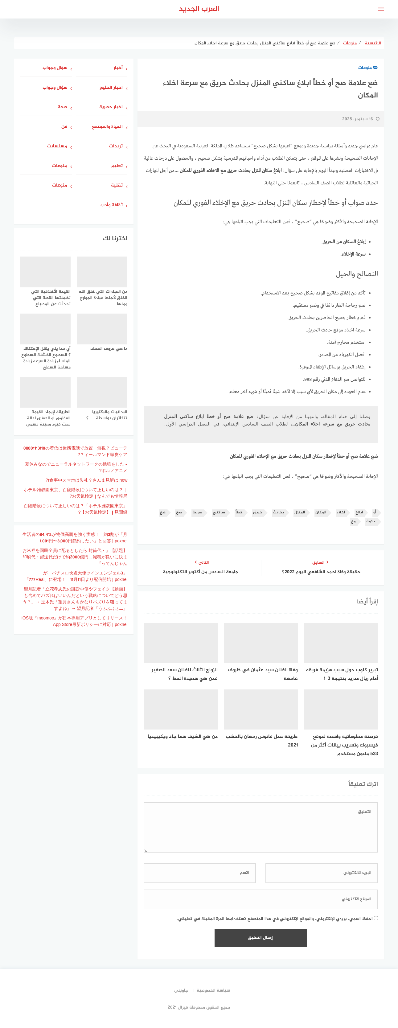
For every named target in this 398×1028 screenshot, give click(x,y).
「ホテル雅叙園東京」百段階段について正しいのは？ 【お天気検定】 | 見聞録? (75, 509)
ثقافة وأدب (112, 205)
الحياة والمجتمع (107, 127)
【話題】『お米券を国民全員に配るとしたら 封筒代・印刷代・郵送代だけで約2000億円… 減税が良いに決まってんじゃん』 (75, 557)
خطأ (239, 512)
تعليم (117, 166)
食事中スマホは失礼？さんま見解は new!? (86, 480)
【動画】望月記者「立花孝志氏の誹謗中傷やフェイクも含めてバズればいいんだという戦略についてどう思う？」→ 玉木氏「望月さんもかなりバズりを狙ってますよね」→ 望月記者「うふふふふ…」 (75, 599)
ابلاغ (359, 512)
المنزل (299, 512)
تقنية (117, 185)
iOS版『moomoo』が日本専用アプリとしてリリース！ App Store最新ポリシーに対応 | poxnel (72, 621)
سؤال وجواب (55, 68)
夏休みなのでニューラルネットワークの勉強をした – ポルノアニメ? (76, 468)
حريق (257, 512)
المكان (320, 512)
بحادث (278, 512)
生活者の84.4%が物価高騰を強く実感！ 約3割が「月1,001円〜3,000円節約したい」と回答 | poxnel (75, 538)
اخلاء (341, 512)
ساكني (219, 512)
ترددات (116, 146)
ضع (163, 512)
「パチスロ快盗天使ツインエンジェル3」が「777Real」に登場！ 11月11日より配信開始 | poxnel (76, 576)
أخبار (118, 68)
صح (179, 512)
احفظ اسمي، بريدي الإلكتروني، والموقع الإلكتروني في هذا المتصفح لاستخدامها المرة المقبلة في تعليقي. (275, 919)
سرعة (197, 512)
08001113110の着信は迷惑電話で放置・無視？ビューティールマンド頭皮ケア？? (75, 451)
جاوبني (181, 990)
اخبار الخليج (111, 88)
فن (64, 127)
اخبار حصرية (111, 107)
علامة (371, 521)
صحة (62, 107)
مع (353, 521)
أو (374, 512)
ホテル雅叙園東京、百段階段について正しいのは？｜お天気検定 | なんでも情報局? (75, 493)
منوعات (368, 68)
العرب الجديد (199, 9)
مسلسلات (57, 146)
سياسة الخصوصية (213, 990)
